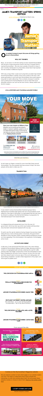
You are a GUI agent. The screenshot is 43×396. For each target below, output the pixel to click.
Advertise (27, 6)
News (6, 5)
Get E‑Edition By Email (18, 6)
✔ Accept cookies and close (21, 389)
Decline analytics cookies (21, 391)
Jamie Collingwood (14, 17)
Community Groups (18, 5)
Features (10, 5)
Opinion (26, 5)
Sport (29, 5)
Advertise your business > (21, 157)
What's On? (35, 5)
